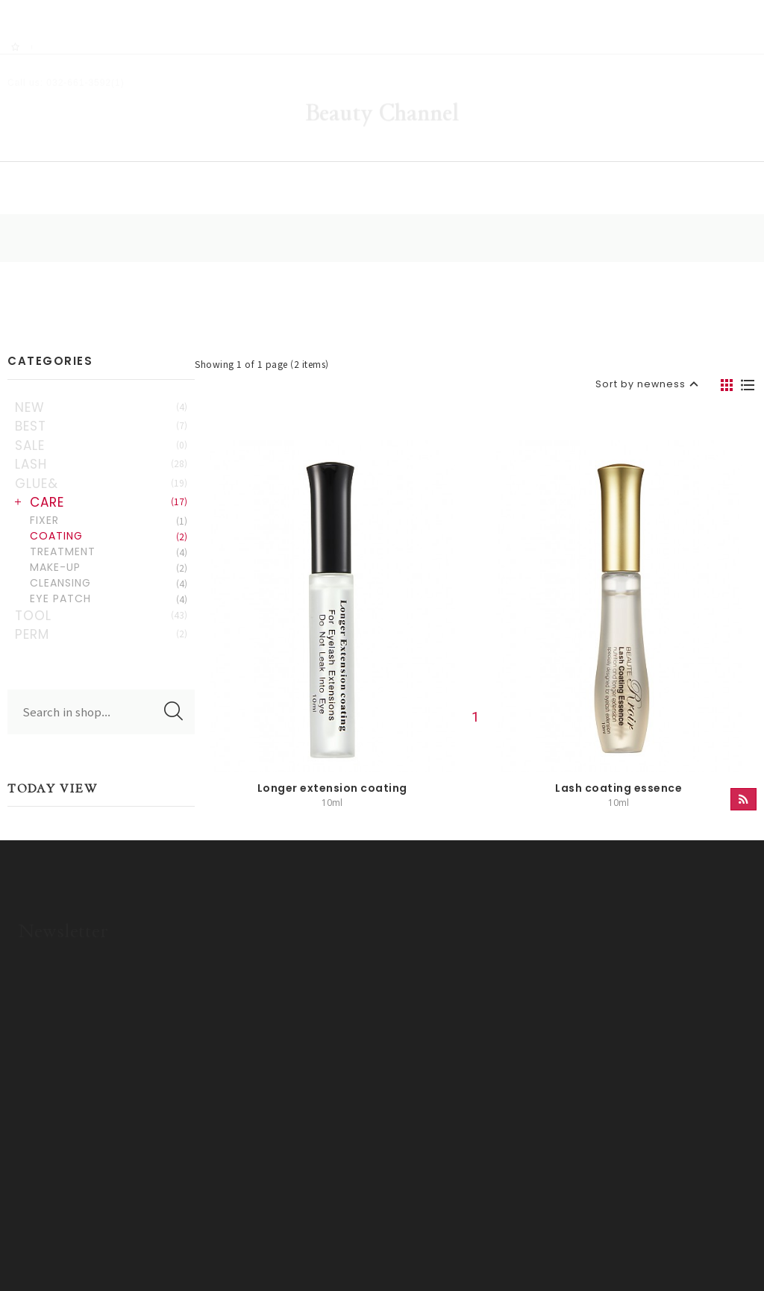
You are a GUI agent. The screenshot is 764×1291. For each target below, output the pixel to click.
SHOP (245, 153)
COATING (103, 498)
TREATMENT (103, 514)
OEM (636, 153)
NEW (95, 370)
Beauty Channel (382, 70)
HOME (132, 153)
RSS (53, 8)
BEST (95, 389)
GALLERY (367, 153)
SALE (95, 408)
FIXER (103, 482)
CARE (103, 465)
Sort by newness (637, 325)
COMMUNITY (508, 153)
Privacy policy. (304, 1244)
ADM (360, 1244)
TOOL (95, 578)
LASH (95, 427)
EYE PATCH (103, 561)
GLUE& (95, 446)
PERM (95, 597)
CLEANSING (103, 545)
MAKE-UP (103, 529)
